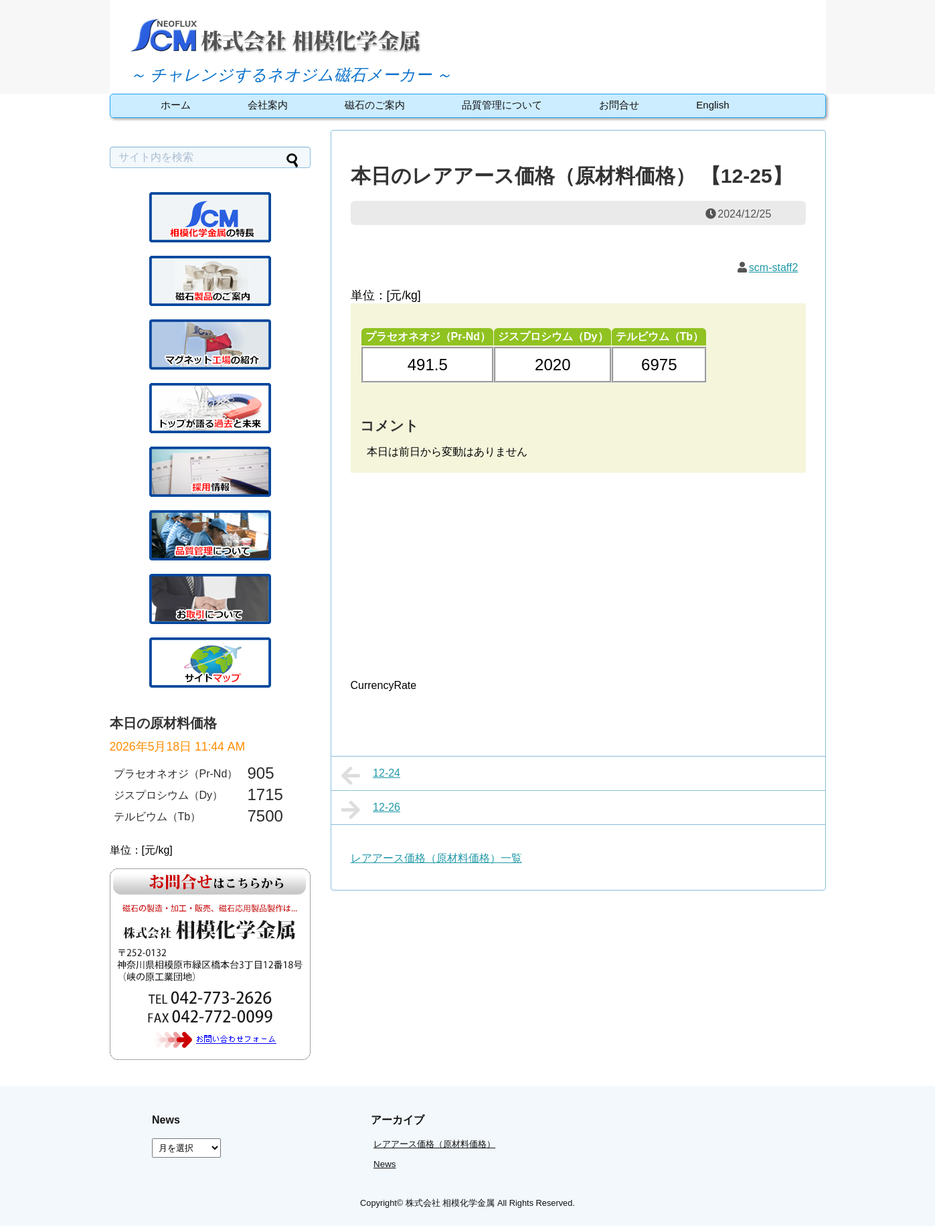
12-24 (371, 775)
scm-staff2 (773, 267)
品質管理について (502, 104)
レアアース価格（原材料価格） (434, 1144)
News (384, 1164)
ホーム (176, 104)
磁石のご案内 (375, 104)
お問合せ (619, 104)
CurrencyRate (384, 685)
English (712, 104)
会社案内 (268, 104)
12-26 (371, 809)
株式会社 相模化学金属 (450, 1203)
